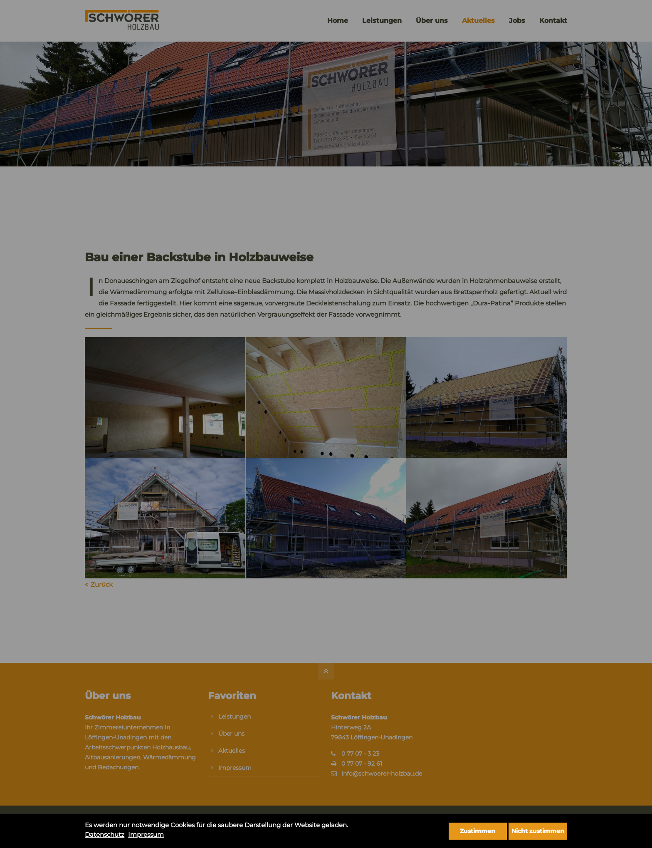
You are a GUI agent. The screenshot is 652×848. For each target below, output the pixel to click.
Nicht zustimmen (537, 831)
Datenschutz (104, 834)
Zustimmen (477, 831)
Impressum (146, 834)
